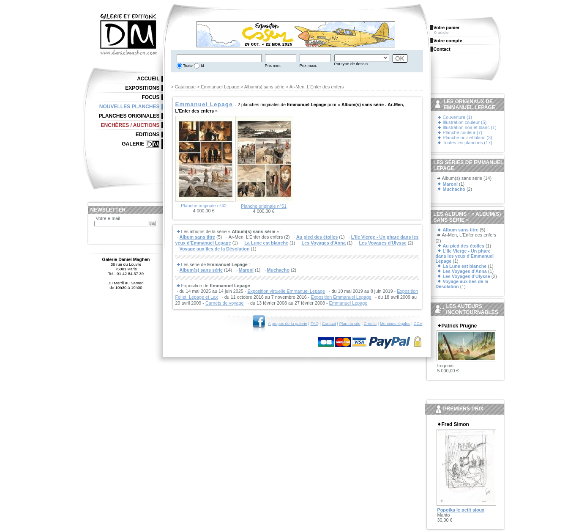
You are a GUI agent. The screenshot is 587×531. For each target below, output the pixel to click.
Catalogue (185, 86)
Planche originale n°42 (204, 205)
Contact (329, 323)
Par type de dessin (351, 63)
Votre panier (447, 27)
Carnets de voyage (224, 302)
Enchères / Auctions (130, 125)
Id (201, 65)
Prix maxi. (308, 65)
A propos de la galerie (287, 323)
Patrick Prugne (459, 326)
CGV (418, 323)
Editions (148, 135)
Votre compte (448, 40)
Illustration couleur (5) (465, 122)
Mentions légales (395, 323)
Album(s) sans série (264, 86)
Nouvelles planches (129, 107)
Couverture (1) (457, 117)
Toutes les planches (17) (467, 142)
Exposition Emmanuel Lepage (341, 297)
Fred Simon (455, 424)
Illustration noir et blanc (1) (470, 127)
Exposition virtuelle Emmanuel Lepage (286, 291)
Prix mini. (273, 65)
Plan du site (349, 323)
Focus (151, 97)
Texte (187, 65)
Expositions (142, 88)
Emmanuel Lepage (220, 86)
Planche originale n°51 (264, 206)
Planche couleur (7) (463, 132)
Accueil (148, 79)
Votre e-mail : (109, 218)
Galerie (133, 144)
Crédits (370, 323)
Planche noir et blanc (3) (467, 137)
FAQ (315, 323)
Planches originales (128, 116)
